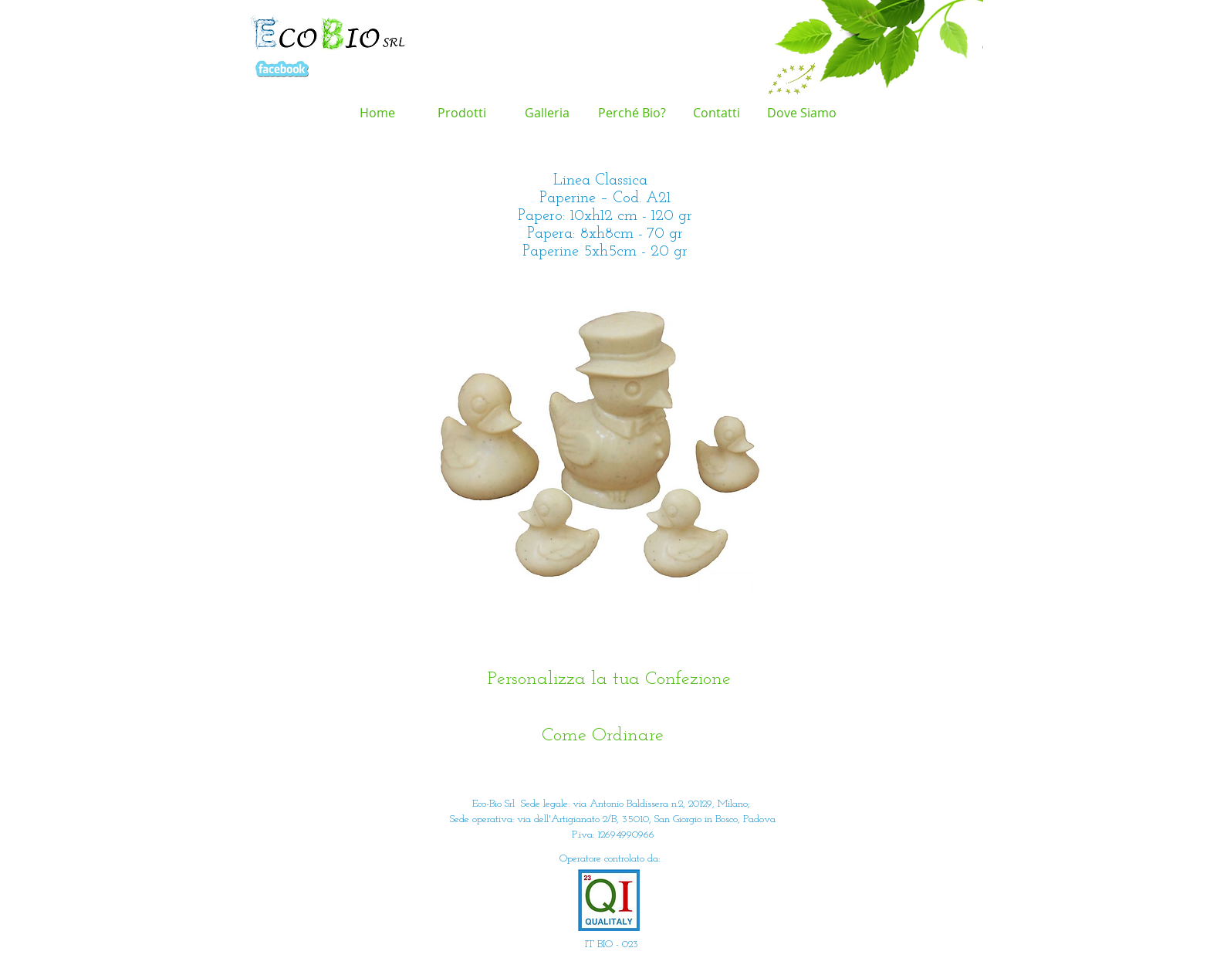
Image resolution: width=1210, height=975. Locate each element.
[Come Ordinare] (602, 736)
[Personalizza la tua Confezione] (609, 680)
